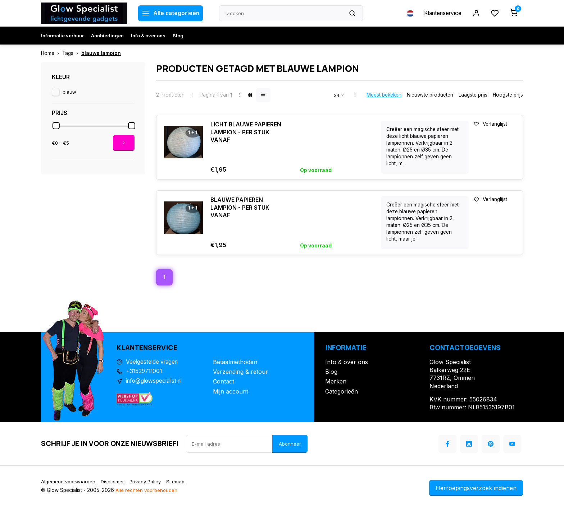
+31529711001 (145, 372)
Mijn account (230, 391)
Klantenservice (441, 13)
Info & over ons (148, 35)
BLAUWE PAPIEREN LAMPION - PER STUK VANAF (240, 208)
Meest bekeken (384, 95)
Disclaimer (114, 482)
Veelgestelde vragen (153, 362)
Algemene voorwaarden (68, 482)
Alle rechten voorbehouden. (147, 491)
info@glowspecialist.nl (156, 382)
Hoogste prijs (508, 95)
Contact (223, 382)
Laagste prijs (473, 95)
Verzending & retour (240, 372)
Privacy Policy (147, 482)
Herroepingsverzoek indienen (476, 488)
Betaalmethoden (235, 362)
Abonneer (290, 444)
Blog (178, 35)
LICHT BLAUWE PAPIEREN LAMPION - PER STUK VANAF (246, 132)
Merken (335, 382)
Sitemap (179, 482)
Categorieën (341, 391)
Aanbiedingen (107, 35)
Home (51, 53)
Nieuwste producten (430, 95)
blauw (69, 92)
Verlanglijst (490, 124)
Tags (71, 53)
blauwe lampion (101, 53)
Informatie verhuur (62, 35)
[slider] (56, 125)
